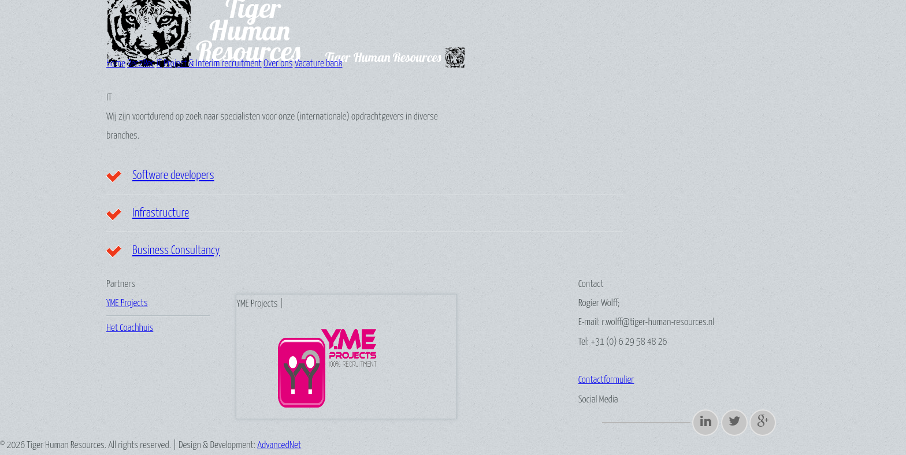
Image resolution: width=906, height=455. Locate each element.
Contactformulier (606, 380)
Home (115, 64)
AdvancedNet (279, 445)
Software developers (173, 175)
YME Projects (126, 303)
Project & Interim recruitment (212, 64)
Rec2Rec (140, 64)
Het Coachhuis (129, 328)
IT (159, 64)
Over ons (278, 64)
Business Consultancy (176, 250)
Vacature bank (319, 64)
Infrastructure (160, 213)
